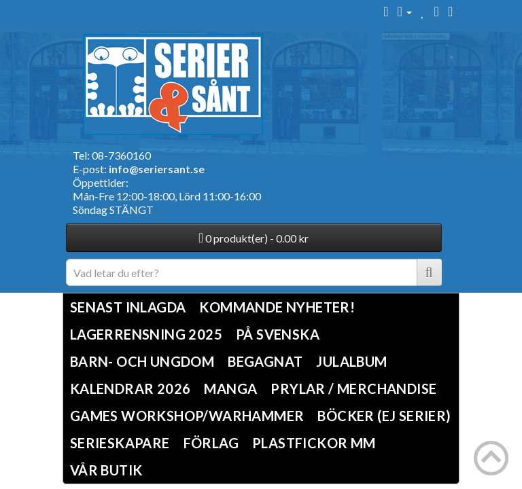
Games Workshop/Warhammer (187, 416)
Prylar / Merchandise (353, 388)
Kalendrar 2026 (130, 388)
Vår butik (106, 470)
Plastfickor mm (314, 443)
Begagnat (265, 361)
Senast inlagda (128, 307)
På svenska (277, 334)
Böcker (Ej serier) (384, 416)
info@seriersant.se (157, 168)
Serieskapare (120, 443)
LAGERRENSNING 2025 (146, 334)
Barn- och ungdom (142, 361)
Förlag (211, 443)
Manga (230, 388)
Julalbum (351, 361)
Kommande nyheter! (277, 307)
